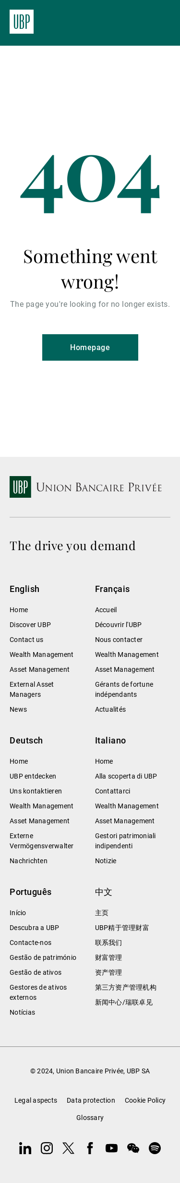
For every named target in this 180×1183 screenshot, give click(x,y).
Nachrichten (29, 861)
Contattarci (113, 791)
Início (18, 913)
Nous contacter (119, 639)
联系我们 (108, 942)
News (18, 709)
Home (19, 610)
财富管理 (108, 957)
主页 (102, 913)
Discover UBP (30, 625)
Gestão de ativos (35, 972)
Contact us (27, 639)
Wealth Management (41, 654)
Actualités (110, 709)
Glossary (90, 1117)
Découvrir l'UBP (118, 625)
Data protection (91, 1100)
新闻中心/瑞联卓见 (124, 1002)
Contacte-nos (30, 942)
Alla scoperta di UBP (126, 776)
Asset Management (40, 669)
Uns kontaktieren (36, 791)
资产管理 (108, 972)
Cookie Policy (145, 1100)
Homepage (90, 347)
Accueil (106, 610)
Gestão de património (43, 957)
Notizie (106, 861)
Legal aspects (35, 1100)
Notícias (22, 1012)
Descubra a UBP (35, 927)
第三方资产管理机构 (125, 987)
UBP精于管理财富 (122, 927)
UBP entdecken (33, 776)
